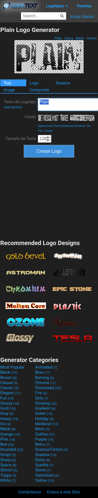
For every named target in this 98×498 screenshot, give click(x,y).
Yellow (44, 480)
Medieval (46, 423)
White (8, 480)
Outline (45, 434)
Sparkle (44, 464)
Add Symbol (13, 107)
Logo (34, 83)
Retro (42, 444)
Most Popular (12, 367)
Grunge (48, 130)
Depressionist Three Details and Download (61, 126)
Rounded (11, 449)
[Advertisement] (49, 197)
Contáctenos (29, 492)
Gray (6, 413)
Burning (44, 377)
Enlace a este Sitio (63, 492)
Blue (42, 372)
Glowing (46, 403)
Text (7, 83)
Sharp (8, 459)
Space (8, 464)
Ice (5, 423)
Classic (91, 38)
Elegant (10, 392)
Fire (41, 392)
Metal (8, 428)
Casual (9, 382)
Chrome (45, 382)
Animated (46, 367)
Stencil (8, 470)
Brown (8, 377)
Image (9, 90)
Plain (58, 38)
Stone (43, 470)
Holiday (44, 418)
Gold (8, 408)
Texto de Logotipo (20, 104)
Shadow (63, 83)
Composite (39, 90)
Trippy (8, 475)
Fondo (30, 116)
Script (8, 454)
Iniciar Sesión (82, 16)
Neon (42, 428)
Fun (7, 398)
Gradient (45, 408)
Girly (41, 398)
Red (7, 444)
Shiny (42, 459)
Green (44, 413)
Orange (10, 434)
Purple (44, 439)
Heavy (69, 38)
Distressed (48, 387)
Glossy (9, 403)
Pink (7, 439)
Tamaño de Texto (20, 138)
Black (80, 38)
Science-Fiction (51, 449)
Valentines (47, 475)
